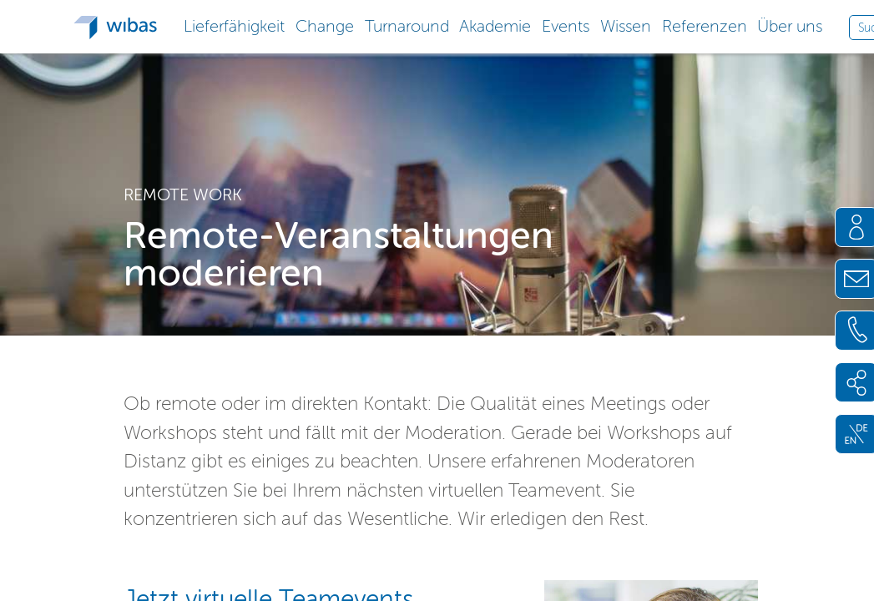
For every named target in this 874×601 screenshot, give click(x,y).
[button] (234, 24)
